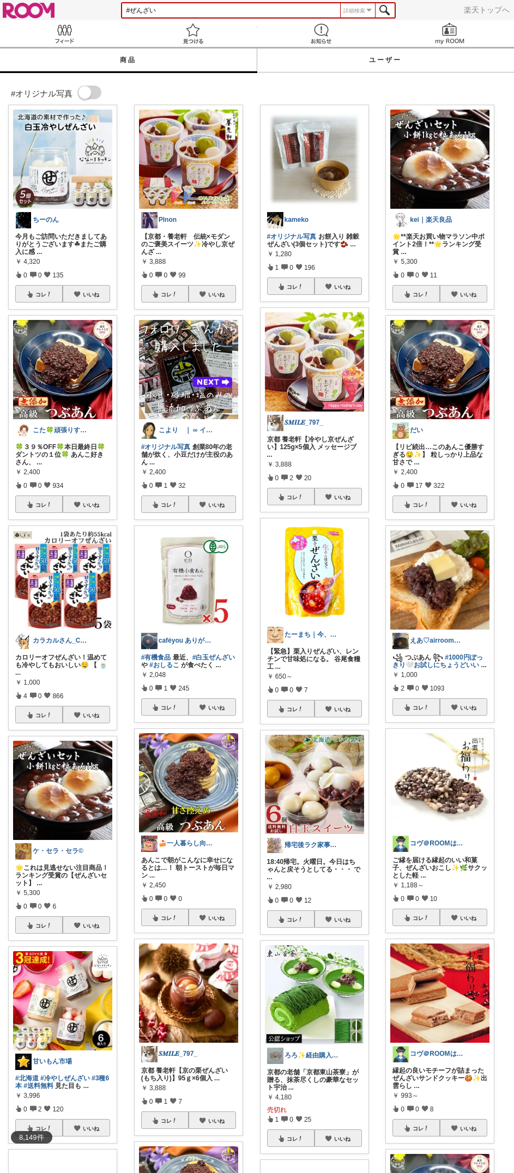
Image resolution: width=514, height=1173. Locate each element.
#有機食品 (156, 657)
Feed (64, 33)
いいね (91, 294)
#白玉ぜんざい (213, 657)
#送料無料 (38, 1086)
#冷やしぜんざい (65, 1078)
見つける (193, 33)
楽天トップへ (487, 9)
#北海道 (27, 1078)
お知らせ (321, 33)
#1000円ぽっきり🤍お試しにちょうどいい (437, 661)
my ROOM (449, 33)
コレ (43, 294)
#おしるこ (164, 665)
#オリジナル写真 (166, 447)
